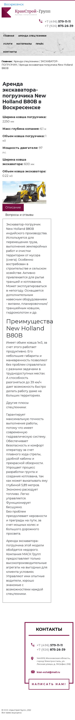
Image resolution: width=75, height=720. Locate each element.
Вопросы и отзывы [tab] (19, 215)
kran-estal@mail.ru (48, 672)
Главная (7, 61)
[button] (43, 184)
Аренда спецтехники (26, 61)
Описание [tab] (13, 207)
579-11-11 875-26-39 (59, 23)
